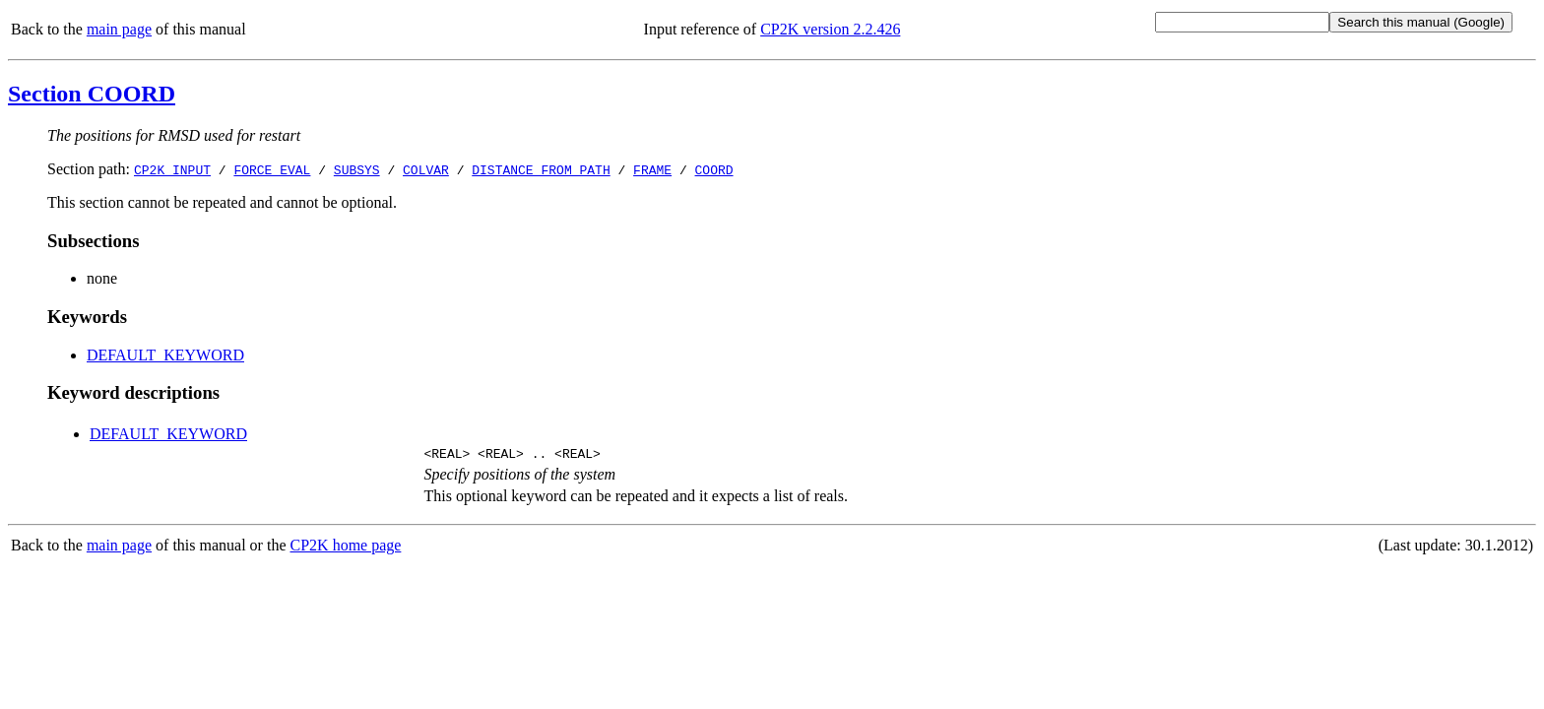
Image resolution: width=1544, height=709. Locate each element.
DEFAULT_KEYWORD (165, 355)
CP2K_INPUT (172, 169)
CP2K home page (346, 548)
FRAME (652, 169)
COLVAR (426, 169)
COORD (714, 169)
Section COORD (91, 93)
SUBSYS (357, 169)
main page (119, 29)
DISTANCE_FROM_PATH (541, 169)
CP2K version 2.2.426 (830, 29)
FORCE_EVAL (271, 169)
